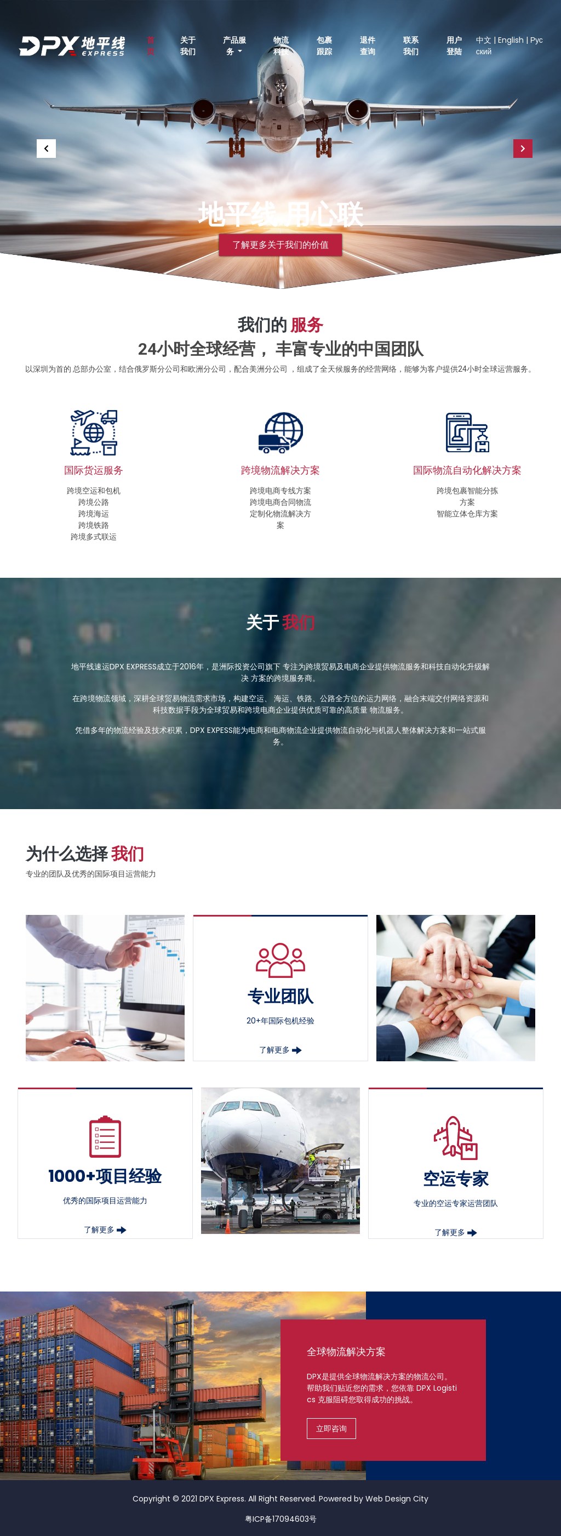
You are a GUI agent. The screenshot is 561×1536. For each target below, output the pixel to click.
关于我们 (188, 46)
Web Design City (396, 1498)
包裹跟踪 (324, 46)
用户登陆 (454, 46)
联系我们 (411, 46)
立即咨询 (331, 1428)
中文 (483, 40)
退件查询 (367, 46)
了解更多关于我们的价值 (280, 244)
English (511, 40)
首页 (150, 46)
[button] (42, 144)
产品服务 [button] (234, 46)
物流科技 (281, 46)
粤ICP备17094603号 (281, 1519)
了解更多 (280, 1049)
